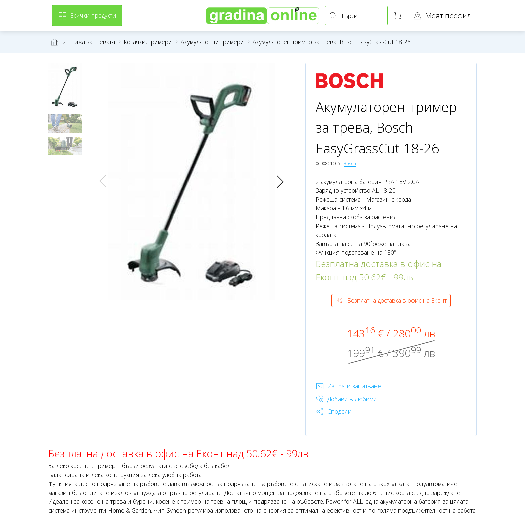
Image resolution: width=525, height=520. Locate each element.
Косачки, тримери (148, 42)
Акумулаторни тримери (212, 42)
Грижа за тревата (91, 42)
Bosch (350, 163)
